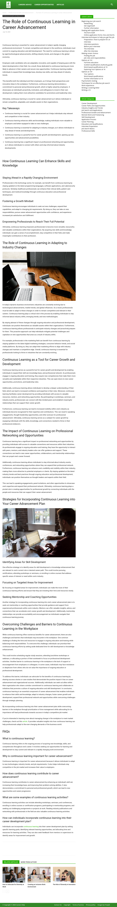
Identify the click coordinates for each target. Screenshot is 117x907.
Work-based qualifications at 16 (95, 67)
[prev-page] (4, 891)
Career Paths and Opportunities (93, 106)
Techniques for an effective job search (96, 83)
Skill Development (88, 117)
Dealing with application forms (93, 30)
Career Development (89, 103)
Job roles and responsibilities (94, 58)
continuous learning (31, 827)
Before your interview (92, 46)
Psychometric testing (89, 81)
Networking (88, 23)
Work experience (88, 85)
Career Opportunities (44, 4)
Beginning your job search (91, 21)
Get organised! (89, 26)
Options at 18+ (87, 72)
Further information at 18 (93, 78)
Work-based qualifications (93, 76)
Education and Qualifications (92, 124)
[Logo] (10, 4)
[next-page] (7, 891)
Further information (91, 28)
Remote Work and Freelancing (93, 115)
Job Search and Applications (92, 110)
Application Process (89, 119)
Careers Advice (25, 4)
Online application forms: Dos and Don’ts (99, 35)
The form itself (89, 33)
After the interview (91, 51)
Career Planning (87, 122)
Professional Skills (88, 131)
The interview (89, 49)
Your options (88, 74)
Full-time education (91, 62)
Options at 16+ (87, 60)
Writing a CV (86, 90)
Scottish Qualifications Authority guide (98, 65)
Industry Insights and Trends (92, 108)
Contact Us (58, 905)
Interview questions (91, 44)
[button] (111, 5)
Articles (60, 4)
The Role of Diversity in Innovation (64, 884)
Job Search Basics (88, 129)
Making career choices (90, 53)
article (25, 721)
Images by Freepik (104, 905)
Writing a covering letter (90, 88)
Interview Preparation (90, 126)
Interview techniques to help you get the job (98, 37)
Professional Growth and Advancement (21, 13)
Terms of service (78, 905)
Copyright (67, 905)
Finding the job (89, 56)
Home (4, 13)
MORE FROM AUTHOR (29, 862)
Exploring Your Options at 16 (94, 69)
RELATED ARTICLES (11, 862)
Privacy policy (90, 905)
